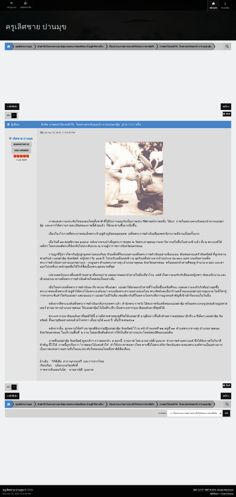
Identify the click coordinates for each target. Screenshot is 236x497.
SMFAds (214, 492)
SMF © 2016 (210, 488)
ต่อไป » (226, 105)
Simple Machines (225, 488)
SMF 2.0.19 (198, 488)
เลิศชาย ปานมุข (23, 137)
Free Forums (227, 492)
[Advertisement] (115, 76)
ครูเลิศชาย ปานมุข (13, 488)
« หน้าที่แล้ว (12, 105)
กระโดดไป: (162, 412)
